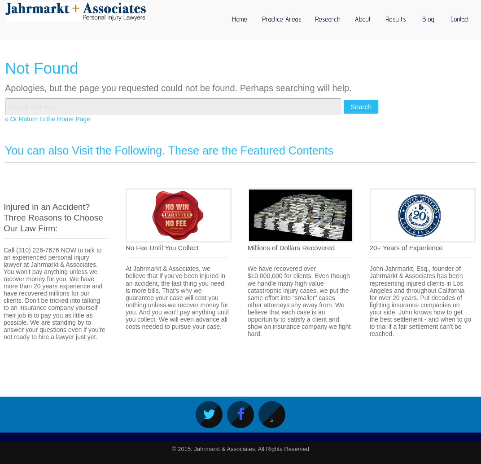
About (363, 19)
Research (328, 19)
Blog (428, 19)
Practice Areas (282, 19)
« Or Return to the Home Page (47, 119)
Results (395, 19)
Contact (460, 19)
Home (239, 19)
